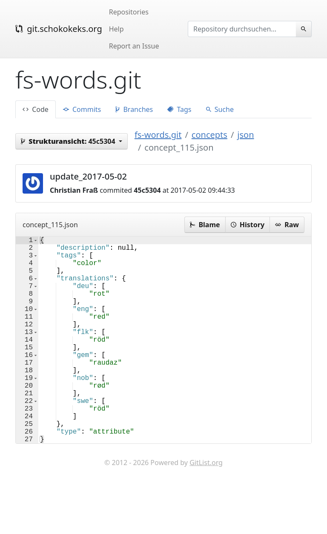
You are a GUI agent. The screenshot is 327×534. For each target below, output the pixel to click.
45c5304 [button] (69, 141)
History (247, 224)
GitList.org (206, 508)
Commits (82, 109)
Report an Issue (134, 46)
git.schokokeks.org (58, 28)
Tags (179, 109)
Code (36, 109)
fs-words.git (158, 134)
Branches (134, 109)
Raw (287, 224)
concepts (209, 134)
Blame (205, 224)
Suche (220, 109)
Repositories (129, 12)
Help (116, 29)
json (245, 134)
